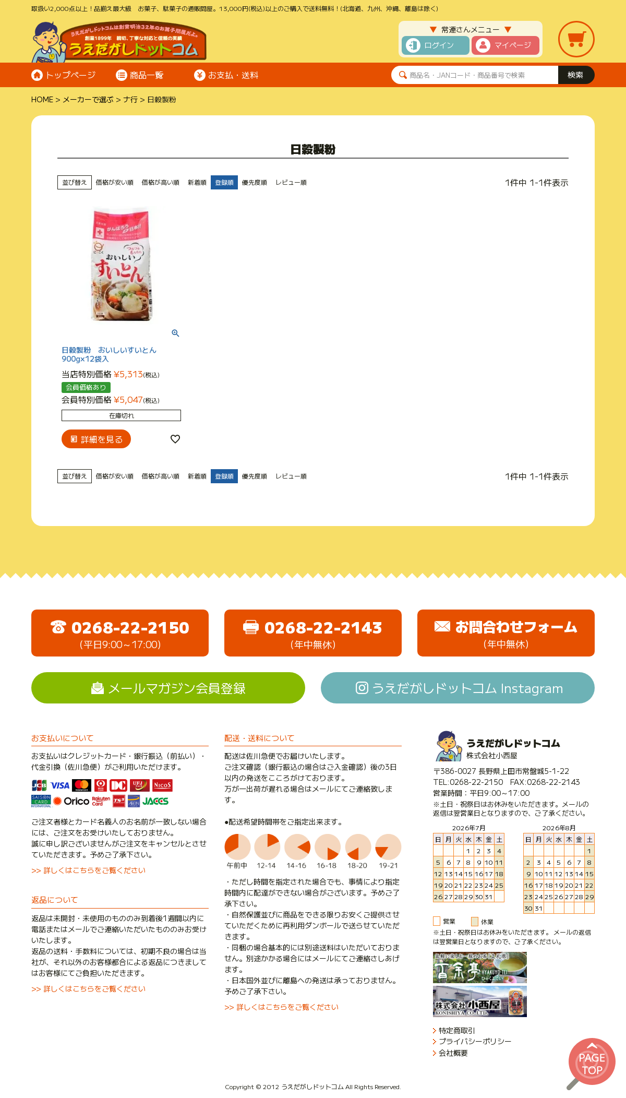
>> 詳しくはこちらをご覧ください (88, 870)
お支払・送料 (233, 74)
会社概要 (453, 1053)
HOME (42, 99)
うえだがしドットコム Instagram (467, 687)
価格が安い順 (115, 181)
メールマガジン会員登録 (177, 687)
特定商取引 (457, 1030)
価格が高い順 (160, 181)
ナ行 (130, 99)
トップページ (70, 74)
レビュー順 (291, 181)
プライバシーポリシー (475, 1041)
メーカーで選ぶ (88, 99)
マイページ (513, 45)
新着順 (197, 181)
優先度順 (254, 181)
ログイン (439, 45)
